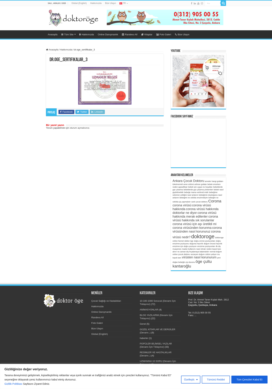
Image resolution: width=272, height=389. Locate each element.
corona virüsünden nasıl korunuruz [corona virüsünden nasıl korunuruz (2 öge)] (197, 229)
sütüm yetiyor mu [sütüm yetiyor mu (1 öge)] (212, 254)
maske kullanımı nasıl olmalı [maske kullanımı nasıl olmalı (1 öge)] (194, 249)
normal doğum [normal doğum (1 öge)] (216, 252)
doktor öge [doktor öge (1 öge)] (188, 241)
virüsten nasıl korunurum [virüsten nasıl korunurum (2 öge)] (199, 257)
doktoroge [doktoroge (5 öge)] (202, 236)
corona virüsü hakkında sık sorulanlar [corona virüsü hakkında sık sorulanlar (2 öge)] (195, 218)
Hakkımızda (95, 3)
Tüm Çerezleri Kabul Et (249, 379)
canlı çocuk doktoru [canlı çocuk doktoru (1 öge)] (199, 202)
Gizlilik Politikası (13, 383)
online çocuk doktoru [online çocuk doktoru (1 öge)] (181, 254)
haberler (144, 338)
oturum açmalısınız (79, 128)
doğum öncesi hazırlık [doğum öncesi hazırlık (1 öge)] (213, 244)
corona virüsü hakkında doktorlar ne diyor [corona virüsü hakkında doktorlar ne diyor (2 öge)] (196, 211)
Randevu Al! (129, 34)
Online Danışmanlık (108, 34)
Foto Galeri (163, 34)
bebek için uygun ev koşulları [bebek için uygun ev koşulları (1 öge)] (200, 187)
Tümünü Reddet (216, 379)
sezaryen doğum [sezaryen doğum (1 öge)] (198, 254)
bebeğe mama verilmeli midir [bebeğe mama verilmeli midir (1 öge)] (196, 192)
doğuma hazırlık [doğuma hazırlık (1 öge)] (196, 244)
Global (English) (79, 3)
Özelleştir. (189, 379)
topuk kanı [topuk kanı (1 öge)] (177, 258)
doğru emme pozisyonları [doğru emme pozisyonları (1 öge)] (204, 241)
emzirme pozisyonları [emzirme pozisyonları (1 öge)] (206, 246)
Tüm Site (67, 34)
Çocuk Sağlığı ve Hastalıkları (106, 301)
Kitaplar (146, 34)
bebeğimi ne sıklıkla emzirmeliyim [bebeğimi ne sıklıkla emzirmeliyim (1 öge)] (193, 198)
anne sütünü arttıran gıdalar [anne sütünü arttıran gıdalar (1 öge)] (195, 184)
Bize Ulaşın (110, 3)
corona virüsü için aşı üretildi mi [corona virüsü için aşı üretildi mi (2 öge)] (194, 224)
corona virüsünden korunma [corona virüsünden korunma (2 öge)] (192, 228)
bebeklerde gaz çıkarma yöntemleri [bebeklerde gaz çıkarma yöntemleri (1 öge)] (198, 190)
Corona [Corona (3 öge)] (214, 201)
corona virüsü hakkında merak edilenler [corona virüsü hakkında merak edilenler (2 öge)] (194, 214)
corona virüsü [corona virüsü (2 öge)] (182, 205)
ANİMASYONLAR (149, 309)
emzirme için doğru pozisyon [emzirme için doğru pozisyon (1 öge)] (185, 246)
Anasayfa (52, 34)
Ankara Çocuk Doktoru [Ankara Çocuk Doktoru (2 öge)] (188, 181)
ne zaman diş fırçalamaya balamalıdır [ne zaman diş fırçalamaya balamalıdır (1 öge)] (193, 252)
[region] (136, 376)
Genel (143, 324)
